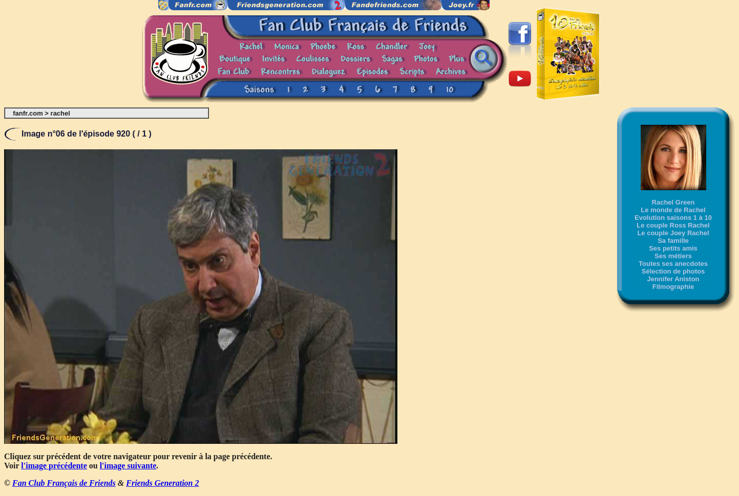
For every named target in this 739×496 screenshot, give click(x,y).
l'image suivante (128, 465)
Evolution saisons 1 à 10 (673, 217)
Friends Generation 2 (162, 483)
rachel (60, 113)
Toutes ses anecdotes (673, 263)
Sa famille (673, 240)
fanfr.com (28, 113)
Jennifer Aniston (673, 279)
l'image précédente (54, 465)
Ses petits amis (673, 248)
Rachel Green (673, 202)
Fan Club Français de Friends (64, 483)
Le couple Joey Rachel (673, 233)
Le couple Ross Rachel (673, 225)
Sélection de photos (673, 271)
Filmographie (673, 286)
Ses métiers (673, 256)
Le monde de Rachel (673, 210)
